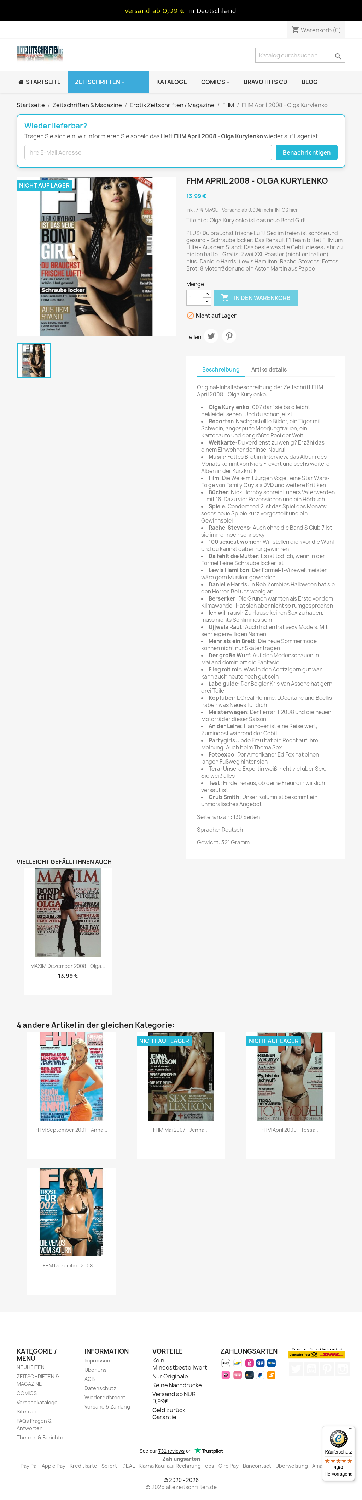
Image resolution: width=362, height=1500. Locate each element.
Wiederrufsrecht (104, 1397)
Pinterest (229, 336)
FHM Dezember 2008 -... (71, 1265)
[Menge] (194, 298)
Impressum (97, 1360)
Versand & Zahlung (107, 1406)
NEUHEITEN (31, 1367)
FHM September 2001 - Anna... (71, 1129)
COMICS (27, 1393)
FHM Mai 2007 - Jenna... (181, 1129)
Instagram (342, 1369)
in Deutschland (212, 10)
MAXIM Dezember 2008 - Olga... (67, 966)
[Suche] (300, 55)
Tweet (211, 336)
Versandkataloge (37, 1402)
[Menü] (350, 1430)
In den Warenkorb (256, 297)
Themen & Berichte (40, 1437)
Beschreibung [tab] (221, 369)
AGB (89, 1379)
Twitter (296, 1369)
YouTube (311, 1369)
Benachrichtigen (307, 152)
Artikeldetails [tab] (269, 369)
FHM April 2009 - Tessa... (290, 1129)
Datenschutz (100, 1388)
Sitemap (26, 1411)
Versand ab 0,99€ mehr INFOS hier (260, 210)
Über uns (95, 1369)
